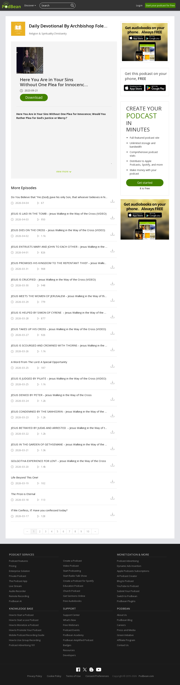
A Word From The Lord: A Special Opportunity (39, 362)
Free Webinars (71, 625)
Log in (139, 5)
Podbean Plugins (126, 601)
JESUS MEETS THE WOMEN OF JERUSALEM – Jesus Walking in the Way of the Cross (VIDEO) (59, 296)
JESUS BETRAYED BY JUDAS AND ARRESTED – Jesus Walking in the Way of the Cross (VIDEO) (59, 427)
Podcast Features (18, 561)
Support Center (71, 615)
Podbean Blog (124, 620)
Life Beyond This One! (24, 477)
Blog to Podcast (125, 581)
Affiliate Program (126, 640)
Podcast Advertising (128, 561)
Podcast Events (71, 630)
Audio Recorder (17, 591)
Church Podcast (71, 591)
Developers (69, 655)
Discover (30, 5)
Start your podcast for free (160, 5)
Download (33, 97)
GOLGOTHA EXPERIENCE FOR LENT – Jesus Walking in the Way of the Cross (58, 460)
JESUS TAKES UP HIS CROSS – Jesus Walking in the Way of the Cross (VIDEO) (58, 329)
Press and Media (126, 630)
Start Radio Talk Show (75, 575)
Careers (121, 625)
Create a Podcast (72, 560)
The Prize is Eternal (23, 494)
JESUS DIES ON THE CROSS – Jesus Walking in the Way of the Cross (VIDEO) (58, 230)
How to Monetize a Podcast (24, 625)
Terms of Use (73, 676)
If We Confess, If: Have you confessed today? (39, 510)
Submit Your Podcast (128, 591)
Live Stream (15, 586)
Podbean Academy (73, 635)
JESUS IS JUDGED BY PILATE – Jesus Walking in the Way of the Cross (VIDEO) (58, 378)
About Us (122, 615)
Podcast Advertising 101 (22, 645)
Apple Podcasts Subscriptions (133, 571)
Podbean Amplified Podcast (78, 640)
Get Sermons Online (74, 596)
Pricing (12, 566)
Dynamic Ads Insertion (129, 566)
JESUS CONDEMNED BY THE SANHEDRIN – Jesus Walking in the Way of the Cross (59, 411)
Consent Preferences (97, 676)
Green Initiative (125, 635)
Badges (67, 645)
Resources (69, 650)
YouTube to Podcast (128, 586)
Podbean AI (15, 601)
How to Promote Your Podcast (25, 630)
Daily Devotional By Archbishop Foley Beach (74, 26)
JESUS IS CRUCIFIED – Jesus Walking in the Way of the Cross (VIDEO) (53, 279)
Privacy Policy (34, 676)
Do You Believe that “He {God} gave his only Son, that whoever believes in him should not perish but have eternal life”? (59, 197)
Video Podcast (71, 565)
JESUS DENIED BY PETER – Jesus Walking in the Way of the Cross (51, 395)
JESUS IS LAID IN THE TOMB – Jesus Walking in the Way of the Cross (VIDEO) (59, 213)
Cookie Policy (54, 676)
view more (64, 171)
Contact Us (123, 645)
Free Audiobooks (72, 601)
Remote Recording (19, 596)
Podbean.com (146, 676)
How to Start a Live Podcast (23, 620)
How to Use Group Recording (24, 640)
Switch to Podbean (127, 596)
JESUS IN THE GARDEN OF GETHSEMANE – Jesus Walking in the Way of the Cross (59, 444)
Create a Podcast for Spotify (78, 580)
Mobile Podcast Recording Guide (26, 635)
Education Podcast (73, 585)
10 (87, 531)
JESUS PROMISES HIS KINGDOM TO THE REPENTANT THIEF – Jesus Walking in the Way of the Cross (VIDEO (59, 263)
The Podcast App (18, 581)
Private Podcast (17, 576)
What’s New (69, 620)
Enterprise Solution (19, 571)
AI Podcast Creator (127, 576)
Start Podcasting (72, 570)
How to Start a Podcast (21, 615)
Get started (144, 183)
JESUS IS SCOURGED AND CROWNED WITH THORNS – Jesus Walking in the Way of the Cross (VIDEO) (59, 345)
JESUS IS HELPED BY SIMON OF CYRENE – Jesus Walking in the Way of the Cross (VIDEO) (59, 312)
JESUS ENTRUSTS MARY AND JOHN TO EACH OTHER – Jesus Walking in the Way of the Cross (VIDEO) (59, 246)
